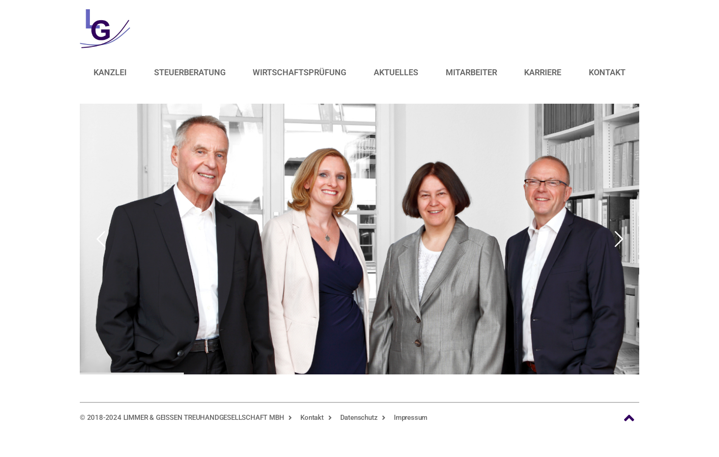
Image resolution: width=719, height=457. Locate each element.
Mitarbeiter (471, 72)
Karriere (542, 72)
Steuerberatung (190, 72)
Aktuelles (396, 72)
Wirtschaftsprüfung (299, 72)
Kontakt (607, 72)
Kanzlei (110, 72)
